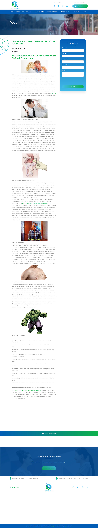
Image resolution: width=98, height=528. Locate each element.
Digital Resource (68, 526)
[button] (24, 12)
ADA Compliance (53, 526)
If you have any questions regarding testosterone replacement (27, 390)
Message (64, 70)
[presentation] (72, 81)
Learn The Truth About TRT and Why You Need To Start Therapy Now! (34, 56)
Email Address (65, 64)
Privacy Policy (45, 526)
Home (11, 11)
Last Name (64, 53)
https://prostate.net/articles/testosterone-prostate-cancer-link (37, 203)
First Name (64, 47)
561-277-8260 (81, 6)
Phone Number (65, 59)
